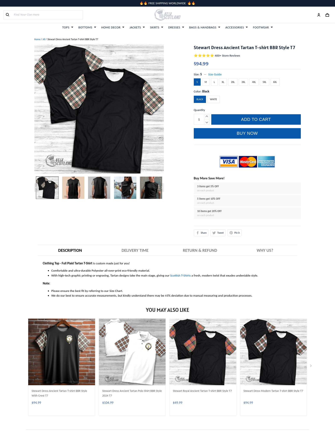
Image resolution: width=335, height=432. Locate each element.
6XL (275, 82)
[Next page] (162, 187)
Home (37, 39)
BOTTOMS (87, 27)
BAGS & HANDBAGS (204, 27)
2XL (233, 82)
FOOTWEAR (263, 27)
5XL (264, 82)
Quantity (199, 110)
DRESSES (176, 27)
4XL (254, 82)
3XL (243, 82)
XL (223, 82)
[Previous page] (36, 187)
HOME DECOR (112, 27)
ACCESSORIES (236, 27)
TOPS (67, 27)
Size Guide (215, 74)
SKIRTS (156, 27)
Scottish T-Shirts (180, 275)
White (213, 99)
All (44, 39)
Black (205, 91)
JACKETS (137, 27)
